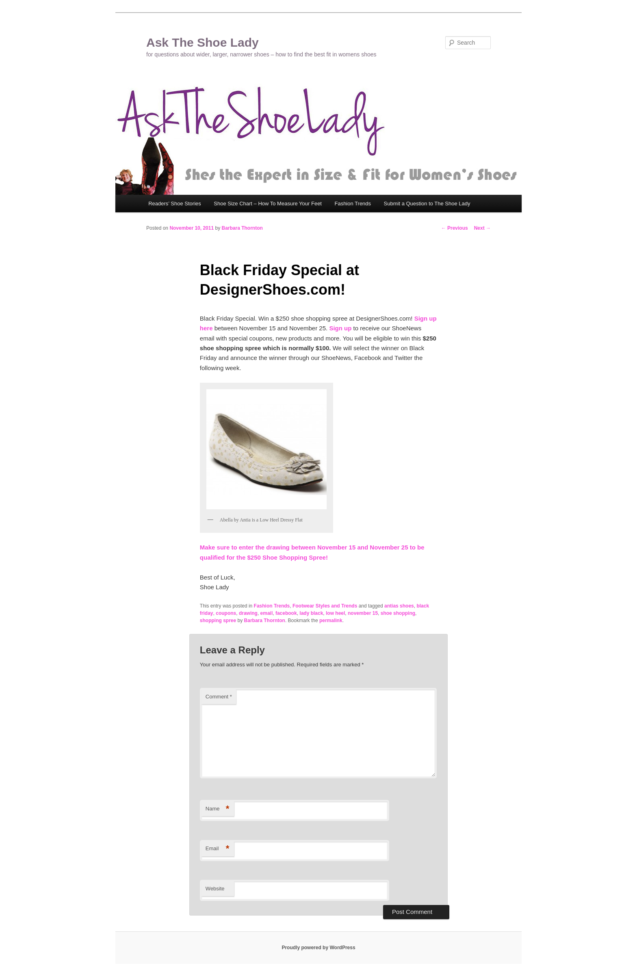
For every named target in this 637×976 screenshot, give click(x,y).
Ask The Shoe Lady (202, 42)
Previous (454, 228)
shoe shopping (398, 613)
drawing (248, 613)
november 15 (363, 613)
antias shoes (399, 606)
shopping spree (218, 620)
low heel (335, 613)
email (266, 613)
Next (482, 228)
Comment (219, 697)
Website (215, 889)
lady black (311, 613)
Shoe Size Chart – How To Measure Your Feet (268, 203)
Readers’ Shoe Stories (174, 203)
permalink (330, 620)
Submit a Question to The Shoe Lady (427, 203)
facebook (286, 613)
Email (218, 849)
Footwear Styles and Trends (324, 606)
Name (218, 809)
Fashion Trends (352, 203)
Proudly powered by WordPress (318, 947)
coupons (226, 613)
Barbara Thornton (241, 228)
